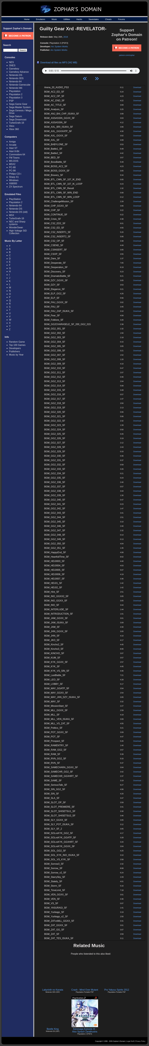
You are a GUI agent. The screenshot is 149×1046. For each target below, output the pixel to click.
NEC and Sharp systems (17, 222)
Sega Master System (20, 107)
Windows (13, 180)
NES (11, 62)
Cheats (108, 19)
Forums (121, 19)
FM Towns (14, 157)
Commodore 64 (17, 154)
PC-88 (12, 167)
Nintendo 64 (15, 81)
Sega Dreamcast (17, 119)
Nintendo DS (15, 75)
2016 (65, 37)
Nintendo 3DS (16, 78)
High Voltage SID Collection (18, 232)
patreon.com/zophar (127, 55)
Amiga (12, 141)
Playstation (14, 91)
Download (137, 87)
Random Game (17, 342)
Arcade (12, 145)
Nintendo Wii (15, 88)
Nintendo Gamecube (19, 84)
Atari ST (13, 148)
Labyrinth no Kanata (52, 990)
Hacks (79, 19)
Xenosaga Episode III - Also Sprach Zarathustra (84, 1030)
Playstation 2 (15, 94)
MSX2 (12, 164)
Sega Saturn (15, 116)
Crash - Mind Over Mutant (84, 990)
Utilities (66, 19)
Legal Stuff (130, 1041)
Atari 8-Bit (14, 151)
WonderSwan (16, 227)
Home (26, 19)
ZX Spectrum (16, 186)
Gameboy (14, 68)
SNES (12, 65)
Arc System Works (59, 46)
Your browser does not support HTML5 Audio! (91, 70)
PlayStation (15, 199)
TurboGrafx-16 (16, 123)
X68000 (13, 183)
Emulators (40, 19)
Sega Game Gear (18, 104)
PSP (11, 101)
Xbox (11, 126)
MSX (11, 215)
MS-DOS (13, 161)
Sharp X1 (14, 177)
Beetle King (53, 1029)
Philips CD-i (15, 174)
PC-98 (12, 170)
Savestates (94, 19)
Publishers (14, 351)
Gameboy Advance (19, 72)
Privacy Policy (140, 1041)
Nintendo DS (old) (18, 212)
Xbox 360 (14, 129)
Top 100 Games (17, 345)
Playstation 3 (15, 97)
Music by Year (16, 354)
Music (54, 19)
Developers (15, 348)
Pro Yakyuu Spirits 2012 (116, 990)
